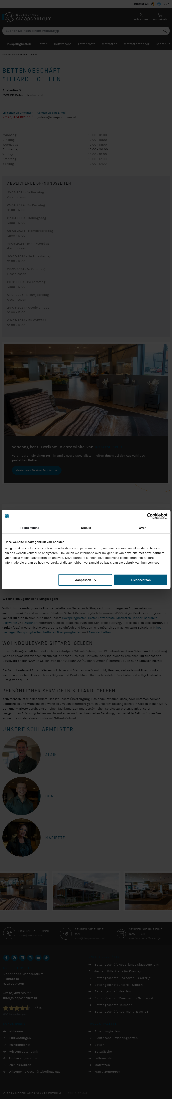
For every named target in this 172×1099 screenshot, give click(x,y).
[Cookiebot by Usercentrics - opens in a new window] (149, 516)
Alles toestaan (140, 580)
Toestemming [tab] (30, 527)
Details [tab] (86, 527)
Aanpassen (85, 580)
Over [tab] (142, 527)
